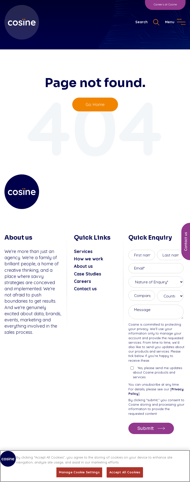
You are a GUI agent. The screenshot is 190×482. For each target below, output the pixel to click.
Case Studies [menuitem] (87, 274)
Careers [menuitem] (82, 281)
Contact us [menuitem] (85, 289)
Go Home (95, 104)
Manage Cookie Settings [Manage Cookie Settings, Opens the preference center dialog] (79, 472)
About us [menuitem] (83, 266)
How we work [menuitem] (88, 259)
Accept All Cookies (124, 472)
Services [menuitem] (83, 251)
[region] (95, 466)
